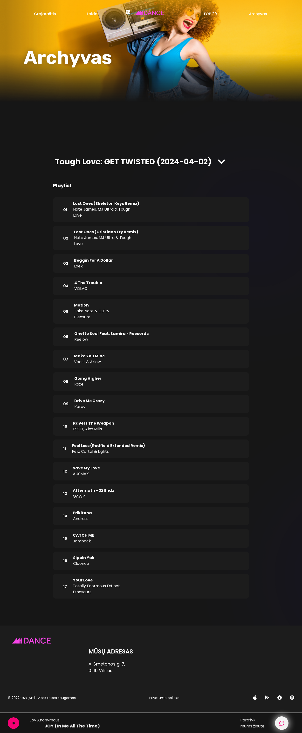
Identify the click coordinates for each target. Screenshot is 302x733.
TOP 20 (210, 14)
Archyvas (258, 14)
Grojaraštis (45, 14)
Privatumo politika (164, 697)
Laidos (93, 14)
